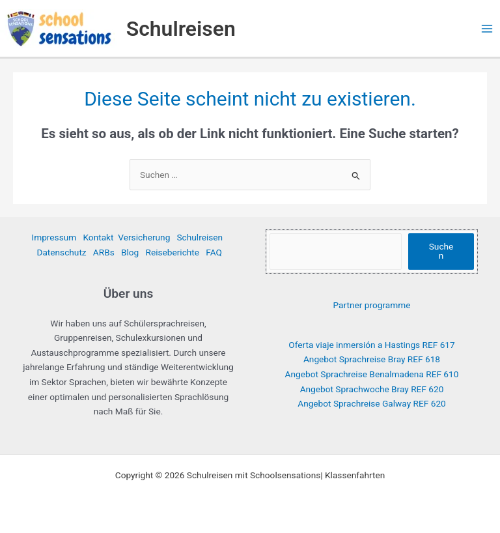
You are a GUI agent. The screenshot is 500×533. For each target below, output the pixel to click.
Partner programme (372, 305)
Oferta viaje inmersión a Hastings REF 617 (371, 344)
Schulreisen (181, 28)
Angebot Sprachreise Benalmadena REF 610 (372, 374)
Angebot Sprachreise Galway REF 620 (372, 403)
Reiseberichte (172, 252)
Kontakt (98, 237)
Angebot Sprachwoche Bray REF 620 (372, 389)
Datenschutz (61, 252)
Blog (130, 252)
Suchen (441, 251)
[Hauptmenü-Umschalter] (487, 28)
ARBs (104, 252)
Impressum (53, 237)
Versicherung (144, 237)
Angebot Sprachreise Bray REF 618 (371, 359)
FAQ (214, 252)
